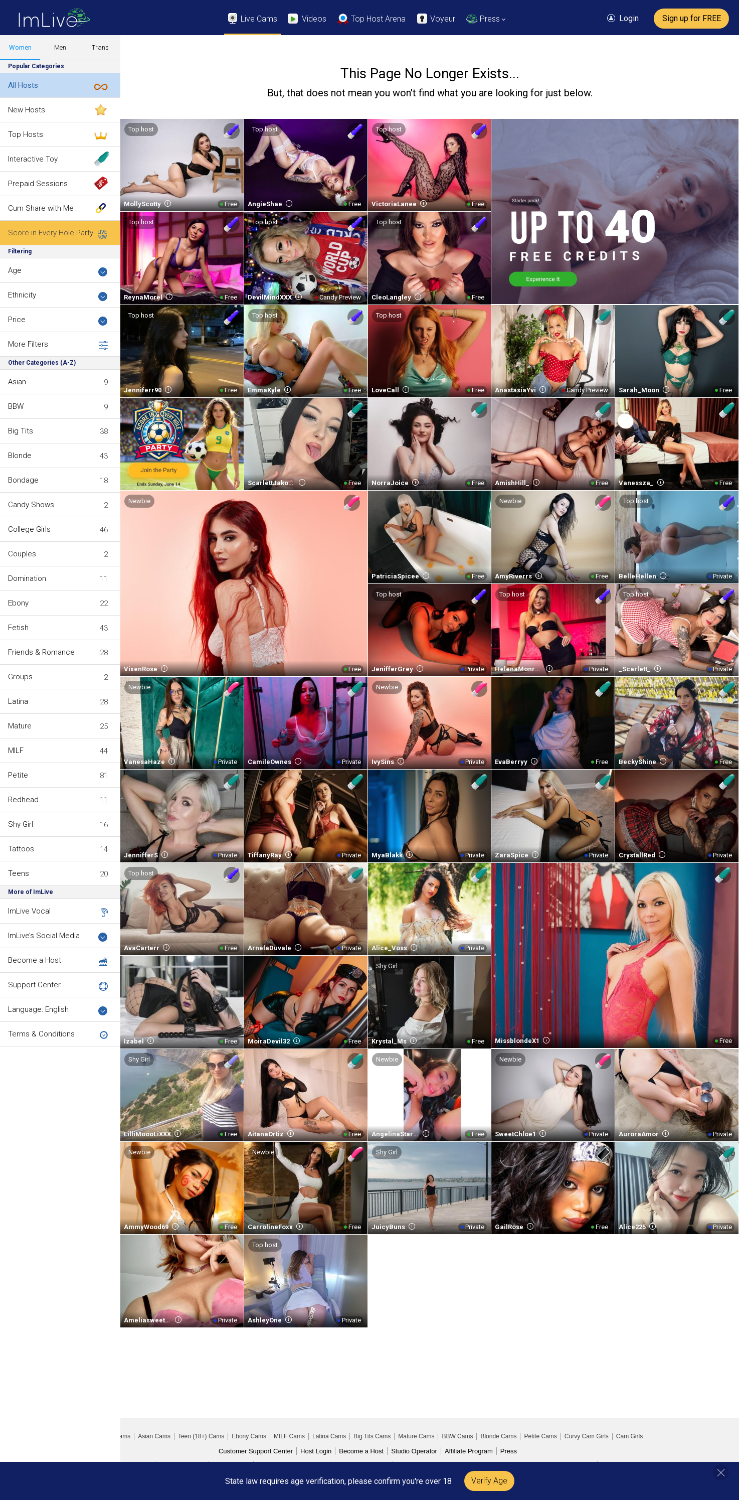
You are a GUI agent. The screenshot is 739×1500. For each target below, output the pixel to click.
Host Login (315, 1451)
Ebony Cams (249, 1436)
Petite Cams (540, 1436)
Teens (18, 873)
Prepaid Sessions (38, 183)
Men (60, 47)
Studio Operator (414, 1451)
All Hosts (23, 85)
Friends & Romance (41, 652)
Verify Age (489, 1480)
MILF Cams (289, 1436)
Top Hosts (25, 134)
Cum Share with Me (41, 208)
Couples (22, 553)
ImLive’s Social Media (58, 936)
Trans (100, 47)
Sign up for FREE (691, 18)
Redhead (23, 799)
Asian (17, 381)
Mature (20, 725)
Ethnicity (58, 295)
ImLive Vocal (29, 911)
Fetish (18, 627)
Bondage (23, 480)
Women (20, 47)
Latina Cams (329, 1436)
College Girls (29, 529)
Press (508, 1451)
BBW (16, 406)
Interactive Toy (33, 159)
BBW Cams (457, 1436)
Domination (27, 578)
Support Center (34, 984)
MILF (16, 750)
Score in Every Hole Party (50, 232)
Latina (18, 701)
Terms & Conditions (41, 1033)
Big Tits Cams (372, 1436)
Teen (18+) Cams (201, 1436)
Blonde (20, 455)
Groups (20, 676)
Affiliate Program (469, 1451)
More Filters (58, 345)
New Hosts (26, 109)
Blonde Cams (498, 1436)
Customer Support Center (256, 1451)
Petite (18, 775)
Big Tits (20, 430)
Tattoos (21, 848)
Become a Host (34, 960)
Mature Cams (416, 1436)
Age (58, 271)
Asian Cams (154, 1436)
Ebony (18, 603)
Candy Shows (31, 504)
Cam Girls (629, 1436)
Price (58, 320)
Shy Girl (20, 824)
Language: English (58, 1010)
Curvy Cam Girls (587, 1436)
